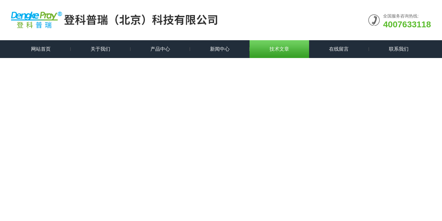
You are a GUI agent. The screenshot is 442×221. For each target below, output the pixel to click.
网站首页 (41, 49)
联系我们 (399, 49)
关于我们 (100, 49)
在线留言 (339, 49)
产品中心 (160, 49)
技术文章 (279, 49)
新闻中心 (220, 49)
